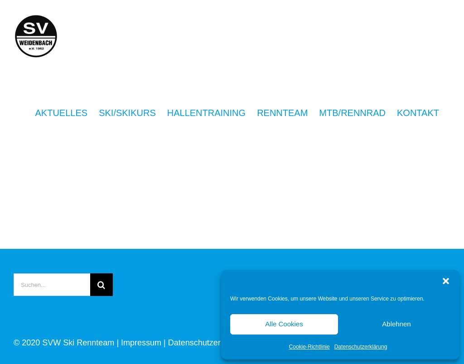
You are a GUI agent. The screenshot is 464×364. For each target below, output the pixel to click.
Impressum (141, 342)
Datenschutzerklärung (360, 347)
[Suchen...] (52, 284)
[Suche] (101, 284)
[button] (445, 281)
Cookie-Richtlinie (309, 347)
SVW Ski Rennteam (78, 342)
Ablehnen (396, 324)
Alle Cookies (284, 324)
